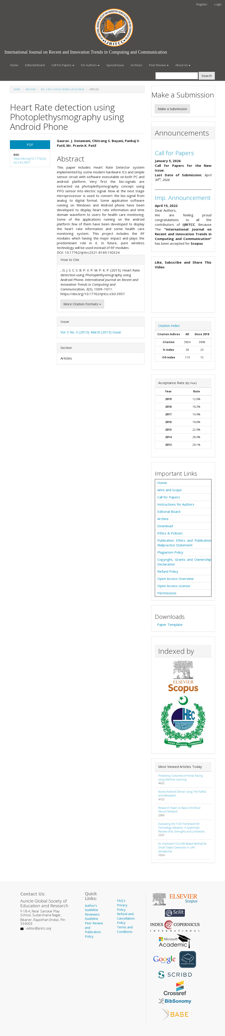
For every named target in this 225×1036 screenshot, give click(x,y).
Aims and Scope (169, 490)
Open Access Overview (175, 578)
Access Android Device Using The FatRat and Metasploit (182, 793)
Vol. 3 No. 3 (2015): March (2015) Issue (62, 89)
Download (165, 526)
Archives (136, 65)
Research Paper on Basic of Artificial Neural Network (179, 810)
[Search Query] (176, 75)
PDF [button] (30, 144)
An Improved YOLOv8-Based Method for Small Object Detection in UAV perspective (182, 847)
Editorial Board (35, 65)
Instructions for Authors (175, 504)
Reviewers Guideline (92, 916)
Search (207, 75)
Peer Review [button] (159, 65)
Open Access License (173, 586)
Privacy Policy (122, 907)
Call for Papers (174, 153)
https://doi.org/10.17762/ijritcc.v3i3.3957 (30, 160)
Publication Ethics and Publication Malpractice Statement (184, 542)
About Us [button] (182, 65)
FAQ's (121, 900)
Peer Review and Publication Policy (94, 930)
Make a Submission (172, 108)
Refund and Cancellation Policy (126, 918)
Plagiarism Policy (170, 552)
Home (14, 65)
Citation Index (169, 325)
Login (218, 4)
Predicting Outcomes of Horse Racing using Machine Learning (180, 777)
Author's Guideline (91, 907)
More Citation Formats (82, 304)
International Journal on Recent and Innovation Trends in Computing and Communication (86, 52)
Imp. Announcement (183, 198)
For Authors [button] (90, 65)
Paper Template (170, 624)
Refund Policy (167, 571)
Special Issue (115, 65)
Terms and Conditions (125, 929)
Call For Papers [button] (62, 65)
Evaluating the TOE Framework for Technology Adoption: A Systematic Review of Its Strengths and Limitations (181, 827)
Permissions (166, 593)
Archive (163, 518)
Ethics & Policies (170, 533)
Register (201, 4)
